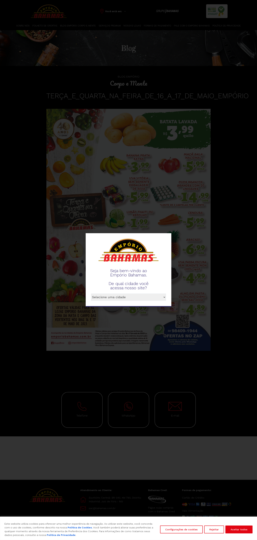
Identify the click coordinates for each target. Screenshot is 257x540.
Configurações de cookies (181, 529)
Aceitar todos (239, 529)
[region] (128, 528)
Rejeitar (214, 529)
